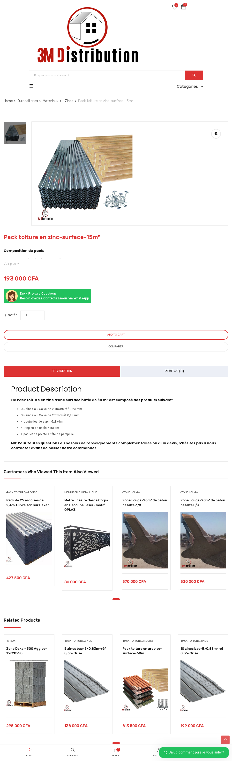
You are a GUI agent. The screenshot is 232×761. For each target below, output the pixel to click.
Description (62, 371)
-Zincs (68, 101)
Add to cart (116, 335)
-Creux (10, 641)
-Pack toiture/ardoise (21, 492)
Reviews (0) (174, 371)
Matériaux (51, 101)
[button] (183, 8)
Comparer (116, 346)
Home (8, 101)
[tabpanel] (29, 539)
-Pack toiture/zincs (78, 641)
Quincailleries (28, 101)
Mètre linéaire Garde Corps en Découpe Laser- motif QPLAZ (86, 505)
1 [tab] (116, 599)
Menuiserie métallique (80, 492)
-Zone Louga (131, 492)
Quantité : (10, 315)
